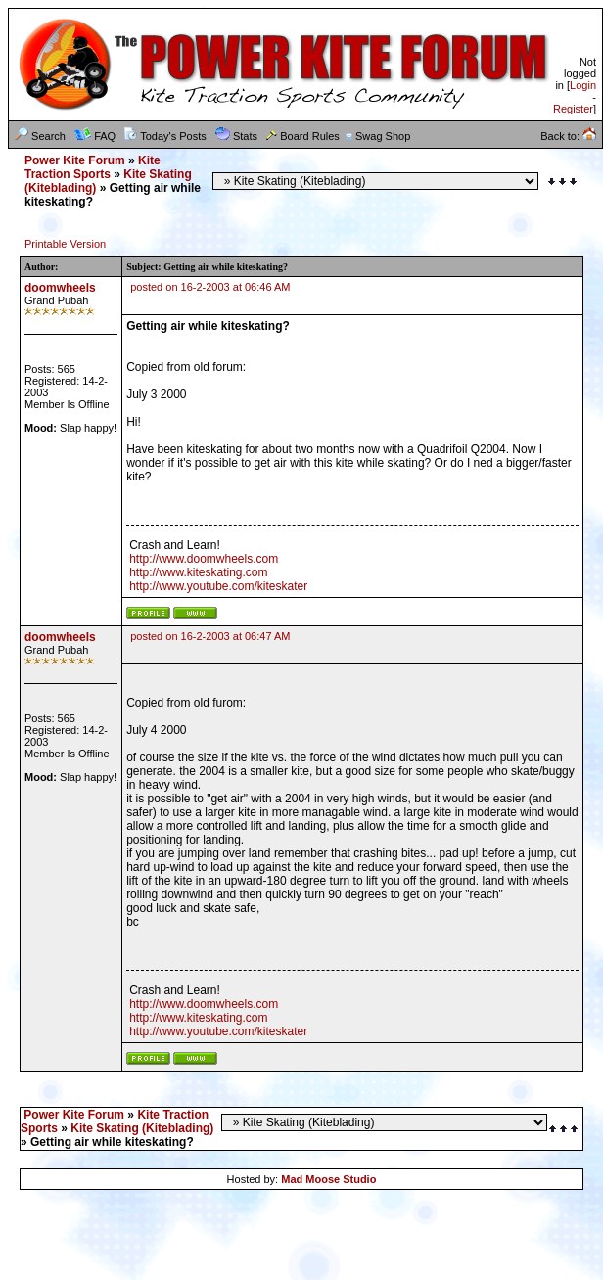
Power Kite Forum (74, 160)
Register (573, 108)
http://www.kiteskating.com (198, 572)
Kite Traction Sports (92, 167)
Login (583, 85)
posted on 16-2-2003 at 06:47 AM (210, 636)
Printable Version (65, 244)
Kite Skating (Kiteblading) (141, 1128)
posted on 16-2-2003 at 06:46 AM (210, 287)
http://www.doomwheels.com (203, 559)
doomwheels (60, 288)
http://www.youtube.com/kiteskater (218, 586)
